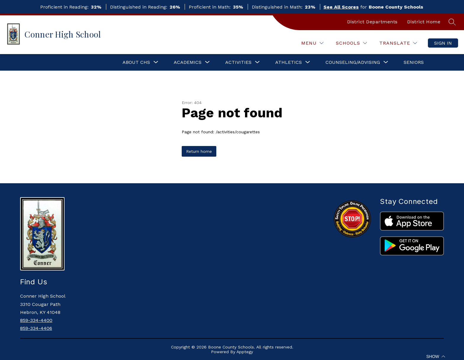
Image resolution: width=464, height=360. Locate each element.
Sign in (443, 43)
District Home (424, 22)
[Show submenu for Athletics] (288, 62)
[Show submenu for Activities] (238, 62)
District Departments (372, 22)
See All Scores (341, 7)
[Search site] (452, 21)
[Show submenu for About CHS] (136, 62)
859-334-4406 (36, 328)
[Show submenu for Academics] (188, 62)
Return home (199, 151)
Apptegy (244, 351)
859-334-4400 (36, 320)
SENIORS (414, 62)
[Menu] (312, 43)
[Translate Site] (398, 43)
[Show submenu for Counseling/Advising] (353, 62)
